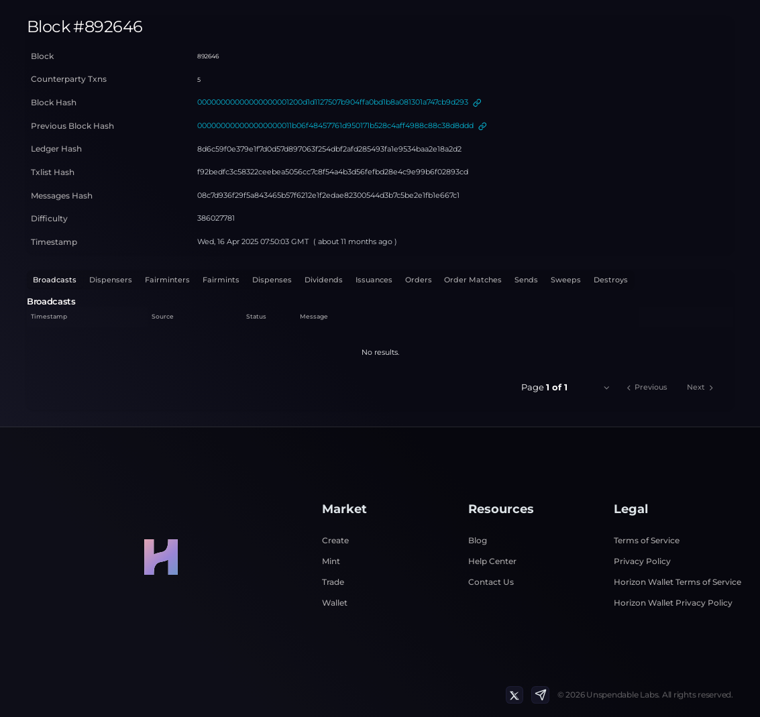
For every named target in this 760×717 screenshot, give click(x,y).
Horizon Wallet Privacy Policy (673, 603)
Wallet (334, 603)
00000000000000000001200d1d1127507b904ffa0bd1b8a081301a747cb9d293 (332, 102)
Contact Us (491, 582)
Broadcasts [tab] (54, 279)
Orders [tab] (418, 279)
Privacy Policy (642, 561)
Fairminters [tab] (167, 279)
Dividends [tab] (324, 279)
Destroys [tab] (611, 279)
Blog (477, 540)
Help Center (492, 561)
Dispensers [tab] (110, 279)
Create (335, 540)
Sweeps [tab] (566, 279)
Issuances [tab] (374, 279)
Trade (333, 582)
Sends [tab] (526, 279)
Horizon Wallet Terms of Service (677, 582)
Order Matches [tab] (473, 279)
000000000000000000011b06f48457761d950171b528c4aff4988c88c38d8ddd (335, 125)
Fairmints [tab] (221, 279)
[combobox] (595, 387)
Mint (331, 561)
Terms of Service (647, 540)
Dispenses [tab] (272, 279)
